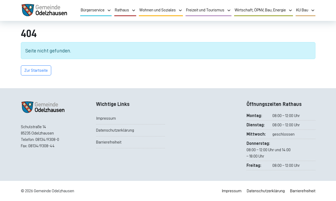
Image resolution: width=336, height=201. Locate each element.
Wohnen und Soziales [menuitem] (160, 10)
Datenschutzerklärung (115, 130)
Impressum (106, 118)
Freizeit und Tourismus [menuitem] (208, 10)
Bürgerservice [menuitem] (96, 10)
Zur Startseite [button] (36, 70)
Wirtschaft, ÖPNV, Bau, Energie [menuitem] (263, 10)
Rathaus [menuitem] (125, 10)
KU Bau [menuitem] (305, 10)
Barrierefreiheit (108, 142)
